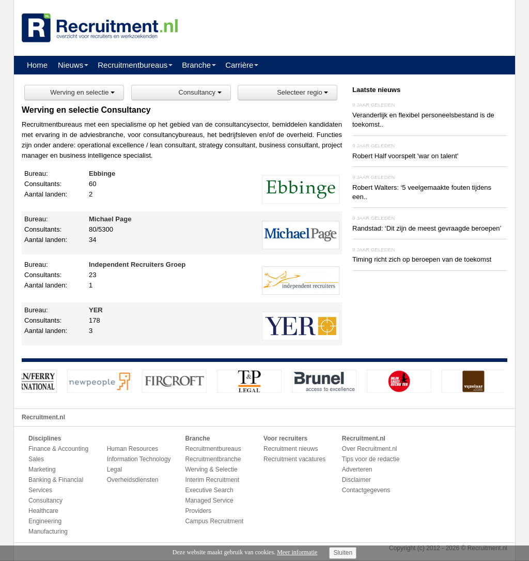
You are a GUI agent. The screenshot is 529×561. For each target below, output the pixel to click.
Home (37, 64)
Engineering (44, 521)
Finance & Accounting (58, 448)
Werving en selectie (82, 92)
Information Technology (139, 459)
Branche (196, 64)
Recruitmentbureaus (132, 64)
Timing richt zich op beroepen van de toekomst (421, 259)
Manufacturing (48, 531)
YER (96, 310)
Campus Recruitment (214, 521)
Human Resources (132, 448)
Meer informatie (297, 552)
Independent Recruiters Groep (137, 264)
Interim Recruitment (212, 479)
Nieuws (70, 64)
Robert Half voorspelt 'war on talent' (405, 156)
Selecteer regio (302, 92)
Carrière (239, 64)
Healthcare (43, 510)
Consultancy (199, 92)
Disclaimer (356, 479)
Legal (114, 469)
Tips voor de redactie (371, 459)
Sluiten (342, 552)
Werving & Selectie (211, 469)
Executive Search (209, 490)
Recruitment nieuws (290, 448)
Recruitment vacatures (294, 459)
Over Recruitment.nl (369, 448)
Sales (36, 459)
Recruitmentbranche (213, 459)
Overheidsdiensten (133, 479)
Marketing (42, 469)
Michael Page (110, 219)
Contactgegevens (366, 490)
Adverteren (357, 469)
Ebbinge (102, 173)
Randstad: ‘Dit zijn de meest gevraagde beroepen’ (426, 228)
